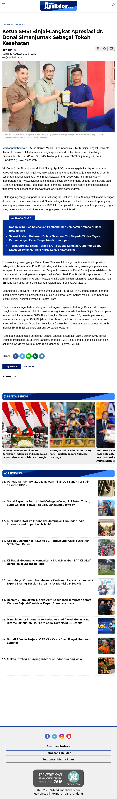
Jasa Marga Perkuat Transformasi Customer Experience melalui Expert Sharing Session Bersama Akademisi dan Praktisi (50, 582)
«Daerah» (18, 24)
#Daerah (28, 366)
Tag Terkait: (11, 366)
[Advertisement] (26, 700)
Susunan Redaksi (59, 746)
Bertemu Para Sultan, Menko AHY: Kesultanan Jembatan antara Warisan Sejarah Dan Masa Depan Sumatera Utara (49, 601)
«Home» (7, 24)
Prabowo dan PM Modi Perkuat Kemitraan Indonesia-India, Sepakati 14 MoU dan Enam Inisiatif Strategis (24, 454)
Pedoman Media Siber (58, 759)
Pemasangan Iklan (58, 753)
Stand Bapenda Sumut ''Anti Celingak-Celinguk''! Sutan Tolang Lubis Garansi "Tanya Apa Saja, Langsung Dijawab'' (48, 503)
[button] (111, 48)
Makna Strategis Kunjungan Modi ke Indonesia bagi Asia (44, 659)
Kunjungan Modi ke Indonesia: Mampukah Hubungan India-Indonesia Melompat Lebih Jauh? (46, 522)
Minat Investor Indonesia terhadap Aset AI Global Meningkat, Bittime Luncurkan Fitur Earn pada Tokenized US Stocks (48, 621)
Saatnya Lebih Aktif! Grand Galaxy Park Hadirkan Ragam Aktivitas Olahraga (70, 454)
